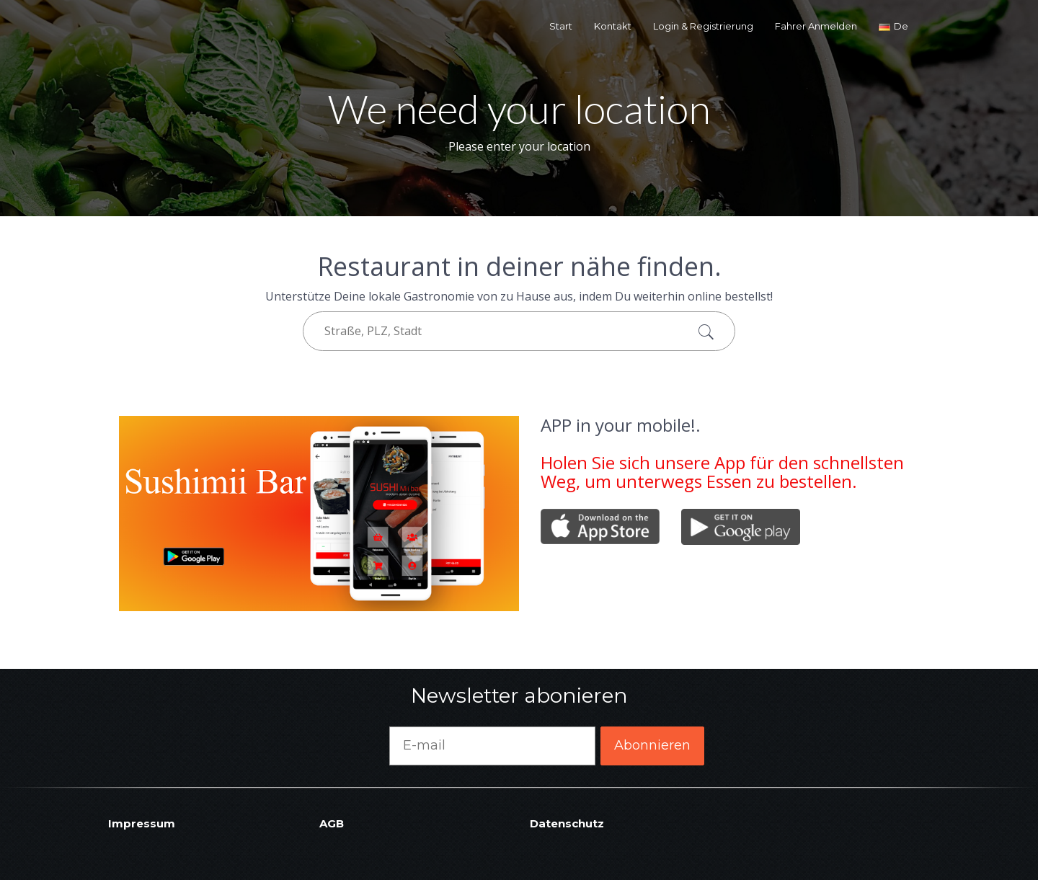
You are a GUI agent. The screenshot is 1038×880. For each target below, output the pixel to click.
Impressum (141, 823)
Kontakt (612, 26)
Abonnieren (652, 745)
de (893, 26)
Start (560, 26)
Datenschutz (567, 823)
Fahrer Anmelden (816, 26)
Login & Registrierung (703, 26)
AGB (331, 823)
